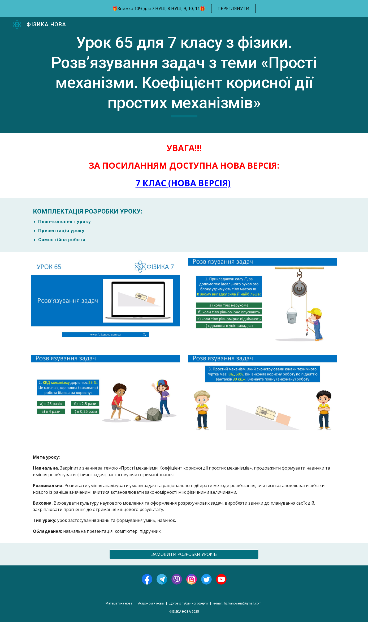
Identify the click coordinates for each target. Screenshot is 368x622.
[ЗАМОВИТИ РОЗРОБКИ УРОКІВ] (184, 554)
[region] (184, 8)
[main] (184, 75)
